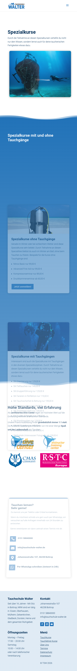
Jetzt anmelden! (22, 310)
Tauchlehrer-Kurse (48, 641)
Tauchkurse (45, 637)
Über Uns (44, 645)
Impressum (45, 655)
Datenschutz (46, 652)
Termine (44, 648)
